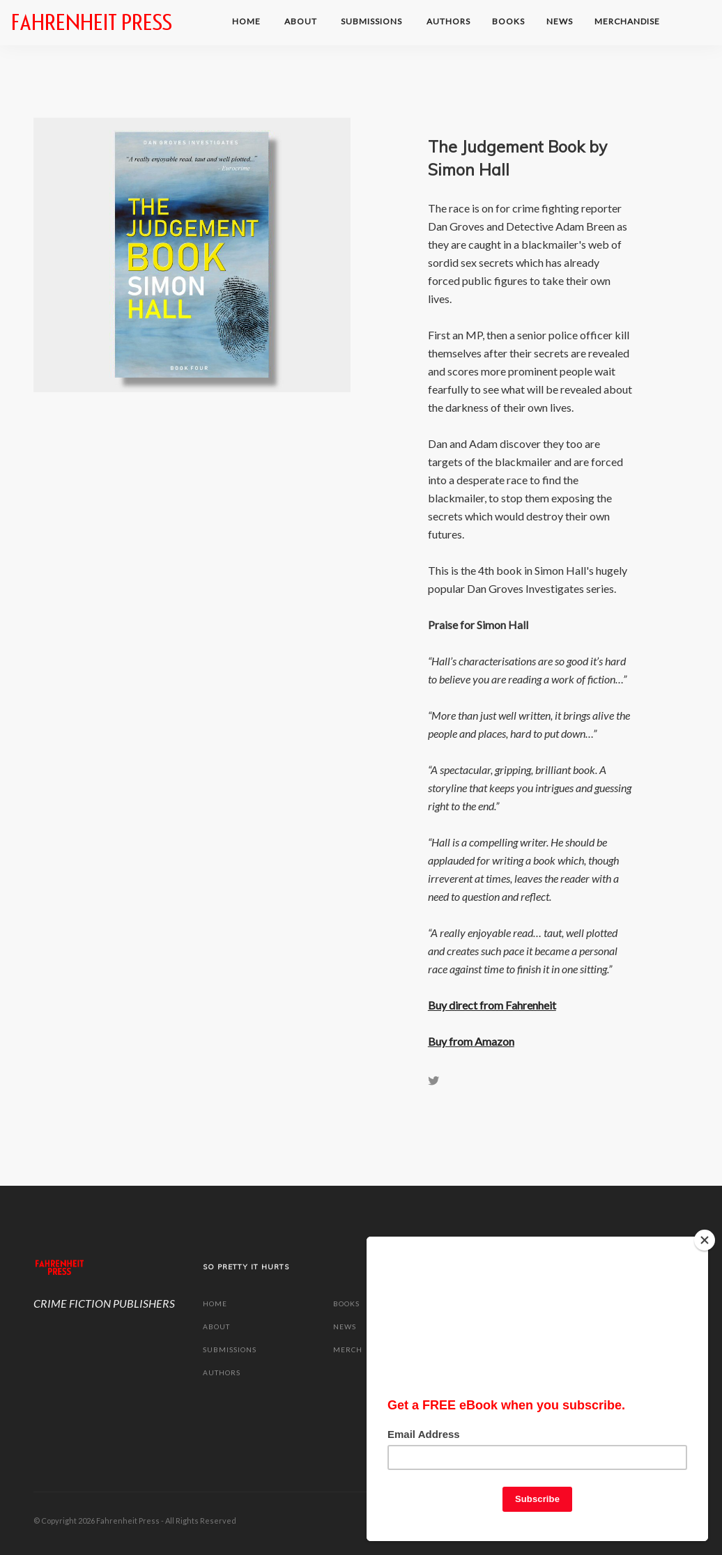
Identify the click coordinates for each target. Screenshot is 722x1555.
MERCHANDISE (628, 21)
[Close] (704, 1234)
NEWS (559, 21)
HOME (247, 21)
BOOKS (508, 21)
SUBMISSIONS (372, 21)
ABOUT (301, 21)
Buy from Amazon (471, 1041)
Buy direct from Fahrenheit (492, 1005)
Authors (448, 21)
